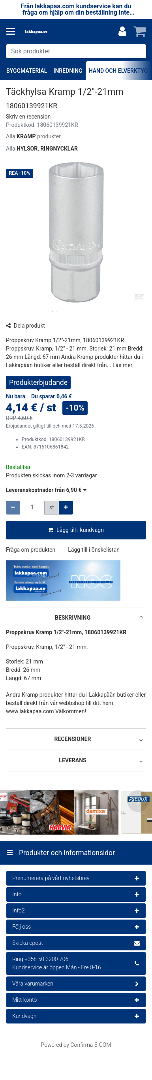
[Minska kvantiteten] (13, 508)
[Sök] (138, 51)
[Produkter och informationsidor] (13, 31)
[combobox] (76, 51)
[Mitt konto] (122, 31)
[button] (28, 116)
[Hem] (49, 32)
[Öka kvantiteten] (66, 508)
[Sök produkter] (76, 51)
